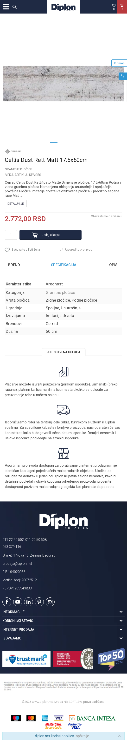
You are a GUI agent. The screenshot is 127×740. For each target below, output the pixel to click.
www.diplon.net (42, 702)
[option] (63, 83)
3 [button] (73, 142)
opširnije (82, 736)
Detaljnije (15, 203)
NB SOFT (70, 702)
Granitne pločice (18, 169)
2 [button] (63, 142)
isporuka (72, 438)
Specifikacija (63, 265)
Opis (113, 265)
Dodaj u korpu (51, 235)
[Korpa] (122, 12)
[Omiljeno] (113, 7)
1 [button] (54, 142)
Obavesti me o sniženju (106, 216)
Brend (14, 265)
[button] (14, 7)
